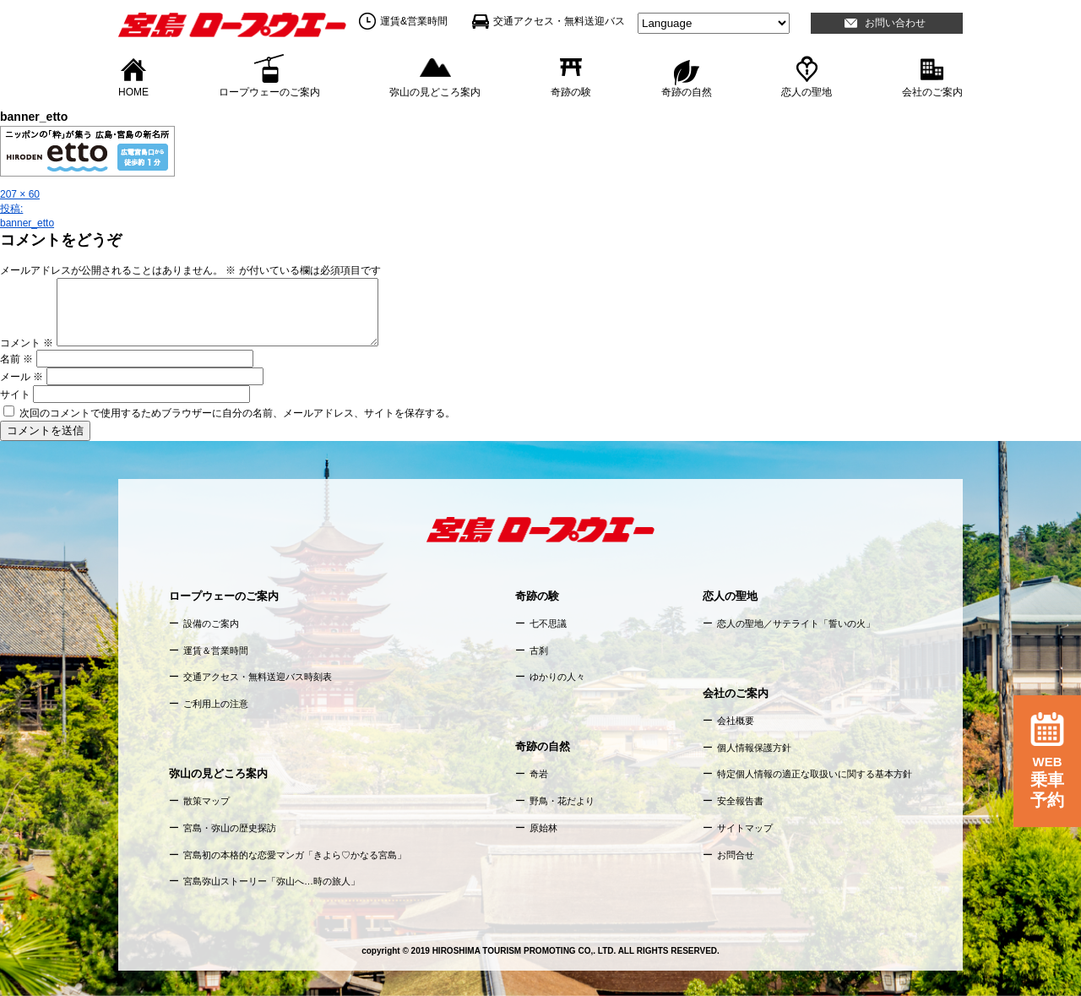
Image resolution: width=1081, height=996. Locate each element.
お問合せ (735, 855)
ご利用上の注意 (215, 704)
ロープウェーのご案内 (269, 91)
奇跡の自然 (686, 91)
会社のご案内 (932, 91)
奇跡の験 (571, 91)
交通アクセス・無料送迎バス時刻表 (257, 677)
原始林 (543, 828)
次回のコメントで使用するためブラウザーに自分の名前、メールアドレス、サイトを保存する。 (237, 413)
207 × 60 (20, 194)
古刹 (539, 650)
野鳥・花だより (562, 801)
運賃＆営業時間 (215, 650)
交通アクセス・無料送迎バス (559, 21)
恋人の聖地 (806, 91)
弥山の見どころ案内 (435, 91)
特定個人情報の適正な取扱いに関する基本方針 (814, 774)
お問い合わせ (895, 23)
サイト (15, 394)
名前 (16, 359)
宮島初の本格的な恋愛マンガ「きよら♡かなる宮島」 (294, 855)
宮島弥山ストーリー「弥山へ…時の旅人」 (271, 881)
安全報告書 (740, 801)
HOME (133, 91)
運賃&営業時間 (414, 21)
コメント (26, 343)
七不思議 (548, 623)
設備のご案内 (211, 623)
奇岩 (539, 774)
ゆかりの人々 (557, 677)
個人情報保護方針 (754, 748)
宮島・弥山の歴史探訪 (229, 828)
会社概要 (735, 721)
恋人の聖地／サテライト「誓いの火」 (796, 623)
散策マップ (206, 801)
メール (21, 377)
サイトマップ (745, 828)
